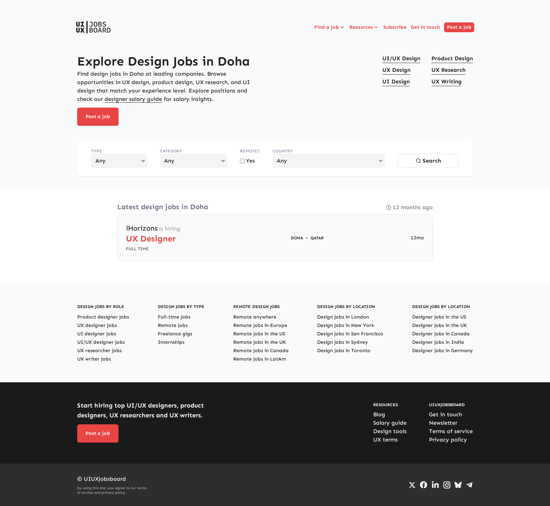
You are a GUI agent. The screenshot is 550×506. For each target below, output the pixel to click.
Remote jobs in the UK (259, 342)
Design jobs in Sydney (342, 342)
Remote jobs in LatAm (259, 359)
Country (283, 151)
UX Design (396, 70)
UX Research (448, 70)
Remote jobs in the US (259, 334)
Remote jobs (173, 325)
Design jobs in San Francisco (350, 334)
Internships (171, 342)
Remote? (250, 151)
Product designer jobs (103, 317)
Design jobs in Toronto (343, 351)
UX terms (385, 439)
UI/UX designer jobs (101, 342)
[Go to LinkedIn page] (435, 485)
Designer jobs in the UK (439, 325)
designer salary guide (133, 99)
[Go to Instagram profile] (446, 484)
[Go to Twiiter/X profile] (412, 484)
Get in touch (425, 27)
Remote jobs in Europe (260, 325)
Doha (297, 237)
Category (171, 151)
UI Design (396, 81)
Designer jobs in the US (439, 317)
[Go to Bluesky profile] (458, 484)
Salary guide (390, 422)
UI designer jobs (96, 334)
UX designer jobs (97, 325)
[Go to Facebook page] (423, 484)
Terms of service (451, 431)
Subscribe (395, 27)
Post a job (459, 27)
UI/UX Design (401, 58)
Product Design (452, 58)
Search (428, 160)
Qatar (317, 237)
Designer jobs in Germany (442, 351)
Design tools (390, 431)
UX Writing (446, 81)
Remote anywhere (254, 317)
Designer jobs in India (438, 342)
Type (96, 151)
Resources (364, 27)
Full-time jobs (174, 317)
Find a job (329, 27)
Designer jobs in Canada (441, 334)
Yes (247, 160)
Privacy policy (448, 439)
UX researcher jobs (99, 351)
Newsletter (443, 422)
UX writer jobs (94, 359)
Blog (379, 414)
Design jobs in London (343, 317)
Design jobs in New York (345, 325)
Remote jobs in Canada (261, 351)
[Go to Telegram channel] (469, 484)
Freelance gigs (175, 334)
